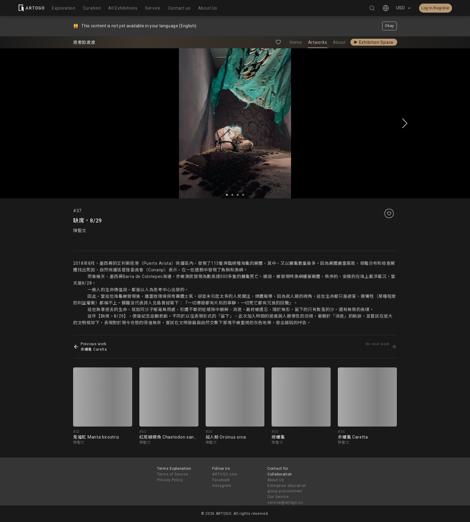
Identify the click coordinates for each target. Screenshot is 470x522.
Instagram (221, 486)
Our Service (278, 497)
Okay (389, 26)
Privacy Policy (170, 480)
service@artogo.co (285, 502)
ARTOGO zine (224, 474)
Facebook (221, 480)
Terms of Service (172, 474)
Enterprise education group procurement (286, 488)
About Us (275, 480)
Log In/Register (435, 8)
